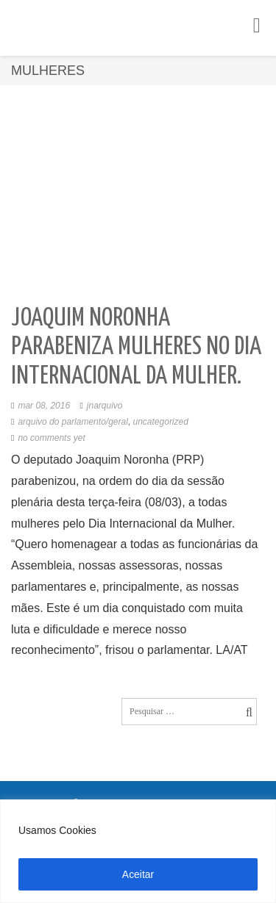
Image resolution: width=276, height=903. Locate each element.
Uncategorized (160, 422)
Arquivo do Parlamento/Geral (72, 422)
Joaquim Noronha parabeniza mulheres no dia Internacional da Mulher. (136, 347)
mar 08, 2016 (44, 405)
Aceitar (138, 874)
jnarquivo (105, 405)
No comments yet (51, 438)
